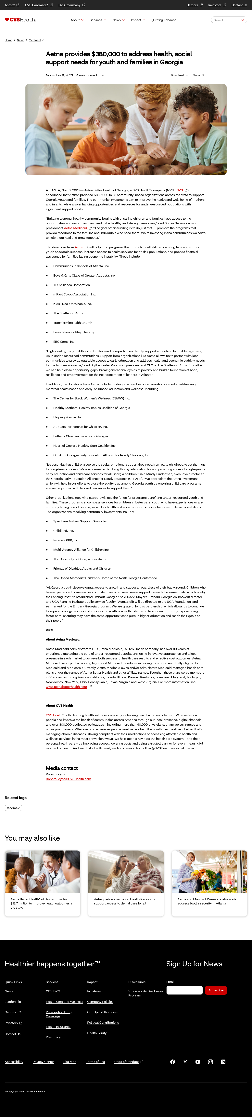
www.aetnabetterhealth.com (69, 686)
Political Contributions (103, 1021)
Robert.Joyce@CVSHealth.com (68, 779)
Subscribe (215, 990)
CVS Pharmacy (71, 5)
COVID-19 (53, 989)
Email (170, 982)
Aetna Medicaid (78, 228)
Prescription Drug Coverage (59, 1012)
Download (179, 75)
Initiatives (94, 989)
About (75, 20)
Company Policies (100, 1000)
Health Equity (97, 1031)
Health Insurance (58, 1025)
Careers (195, 5)
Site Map (69, 1057)
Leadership (13, 1000)
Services (96, 20)
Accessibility (14, 1057)
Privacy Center (43, 1057)
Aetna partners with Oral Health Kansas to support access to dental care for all (124, 901)
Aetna (81, 247)
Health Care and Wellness (64, 1000)
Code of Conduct (129, 1057)
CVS (182, 190)
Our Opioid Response (102, 1010)
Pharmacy (53, 1035)
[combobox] (229, 20)
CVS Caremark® (39, 5)
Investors (217, 5)
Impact (136, 20)
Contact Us (239, 5)
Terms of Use (95, 1057)
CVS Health (54, 715)
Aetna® (12, 5)
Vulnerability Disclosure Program (145, 991)
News (116, 20)
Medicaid (36, 40)
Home (10, 40)
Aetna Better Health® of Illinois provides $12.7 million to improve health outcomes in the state (42, 903)
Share (198, 75)
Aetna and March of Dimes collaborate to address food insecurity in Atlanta (207, 901)
